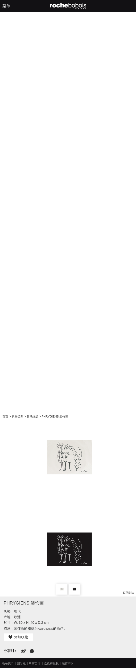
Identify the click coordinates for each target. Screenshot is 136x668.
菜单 (6, 6)
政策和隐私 (51, 663)
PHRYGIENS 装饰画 (55, 416)
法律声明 (68, 663)
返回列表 (129, 593)
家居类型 (17, 416)
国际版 (21, 663)
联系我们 (8, 663)
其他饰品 (32, 416)
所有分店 (35, 663)
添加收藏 (18, 637)
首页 (5, 416)
